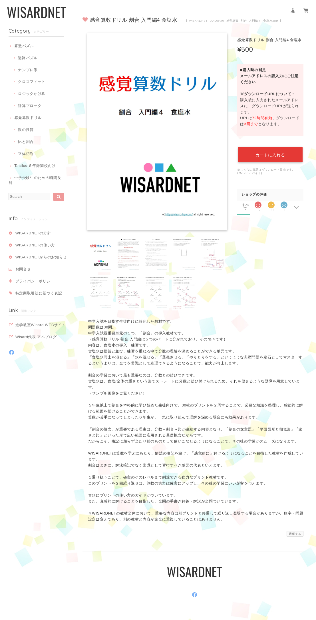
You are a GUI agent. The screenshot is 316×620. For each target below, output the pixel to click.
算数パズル (24, 46)
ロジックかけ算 (31, 93)
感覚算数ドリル (28, 117)
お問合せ (23, 269)
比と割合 (26, 141)
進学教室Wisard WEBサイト (40, 325)
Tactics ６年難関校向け (35, 166)
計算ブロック (29, 105)
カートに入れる (270, 153)
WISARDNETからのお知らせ (41, 257)
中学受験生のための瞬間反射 (35, 180)
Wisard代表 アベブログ (36, 337)
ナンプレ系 (27, 70)
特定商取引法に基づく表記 (38, 293)
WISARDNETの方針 (33, 233)
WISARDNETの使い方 (35, 245)
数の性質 (26, 129)
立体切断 (26, 153)
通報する (295, 533)
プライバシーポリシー (35, 281)
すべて (245, 202)
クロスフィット (31, 81)
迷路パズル (27, 58)
